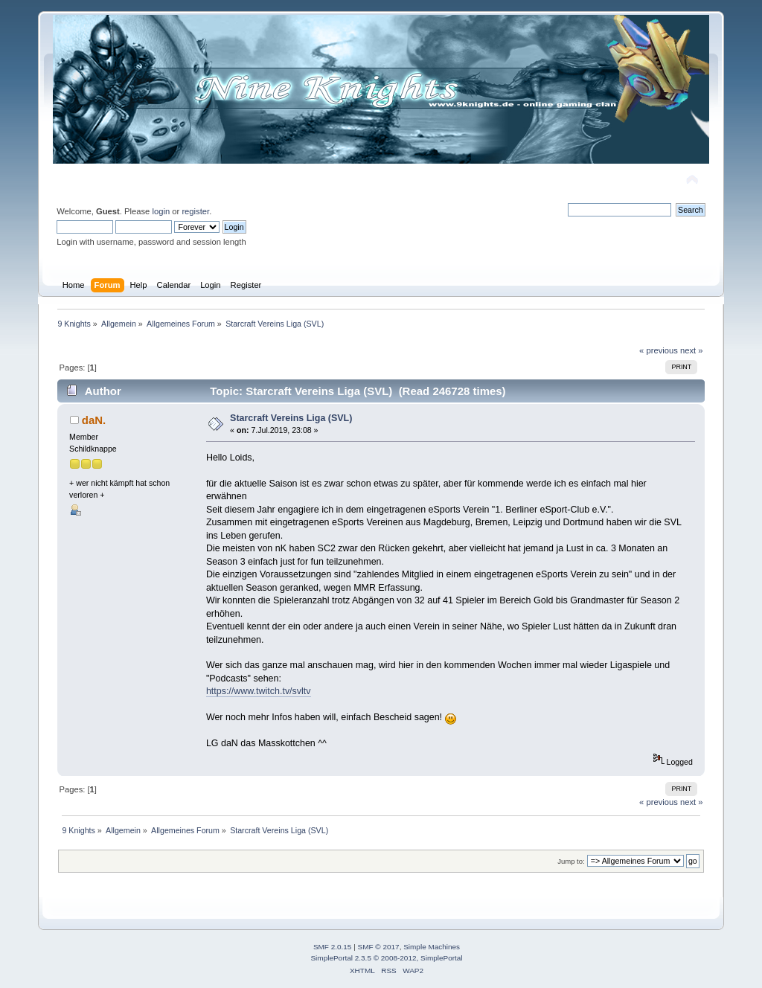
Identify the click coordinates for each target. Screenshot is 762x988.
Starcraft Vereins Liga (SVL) (291, 418)
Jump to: (571, 861)
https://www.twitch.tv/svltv (258, 691)
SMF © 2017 (379, 947)
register (195, 211)
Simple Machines (431, 947)
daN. (94, 420)
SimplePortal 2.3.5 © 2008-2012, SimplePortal (386, 958)
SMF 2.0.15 (332, 947)
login (161, 211)
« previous (658, 350)
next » (691, 350)
